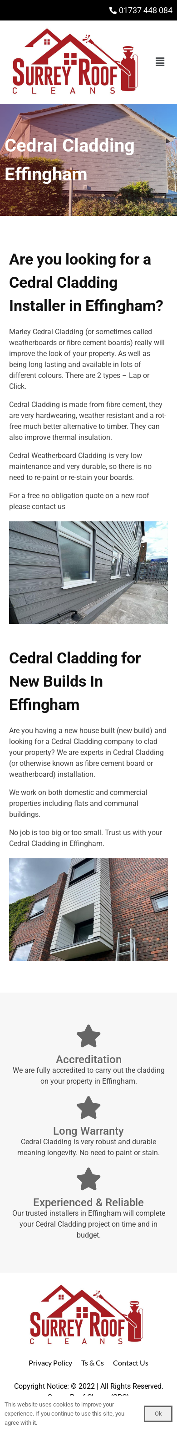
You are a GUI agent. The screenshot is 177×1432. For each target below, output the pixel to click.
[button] (160, 62)
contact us (48, 506)
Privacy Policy (50, 1362)
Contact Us (130, 1362)
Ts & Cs (92, 1362)
